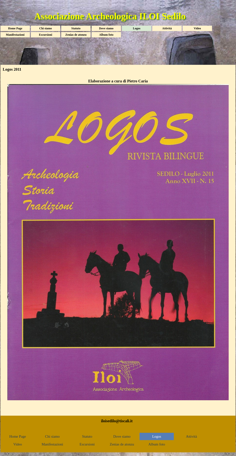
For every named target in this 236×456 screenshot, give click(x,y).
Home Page (15, 28)
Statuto (75, 28)
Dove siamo (106, 28)
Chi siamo (45, 28)
